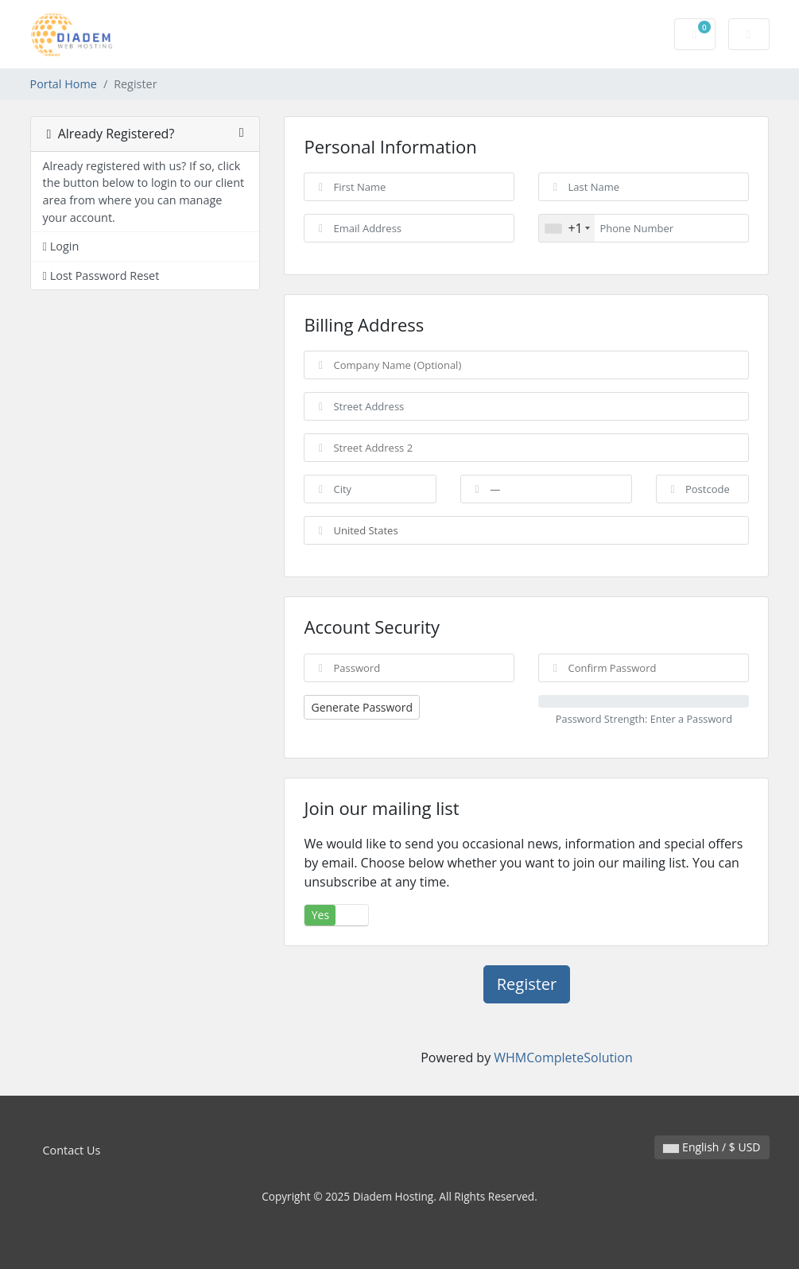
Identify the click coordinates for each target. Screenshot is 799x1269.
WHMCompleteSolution (563, 1057)
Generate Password (362, 707)
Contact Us (72, 1150)
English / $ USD (711, 1147)
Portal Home (63, 83)
